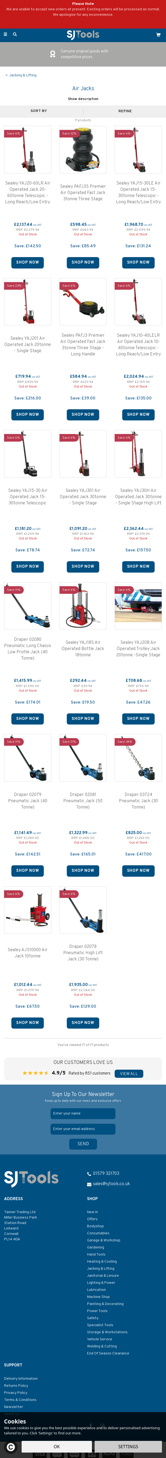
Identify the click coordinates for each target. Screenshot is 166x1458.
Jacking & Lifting (100, 1268)
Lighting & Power (101, 1283)
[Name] (83, 1113)
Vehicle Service (99, 1339)
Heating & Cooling (102, 1261)
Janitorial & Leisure (103, 1275)
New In (92, 1212)
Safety (92, 1318)
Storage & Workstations (107, 1332)
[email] (83, 1129)
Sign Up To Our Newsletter (83, 1097)
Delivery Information (21, 1378)
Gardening (95, 1247)
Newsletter (13, 1407)
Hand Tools (96, 1254)
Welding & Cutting (102, 1346)
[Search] (15, 35)
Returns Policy (16, 1386)
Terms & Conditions (20, 1400)
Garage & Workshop (103, 1240)
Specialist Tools (100, 1325)
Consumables (98, 1233)
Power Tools (97, 1311)
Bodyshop (95, 1226)
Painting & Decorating (105, 1304)
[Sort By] (41, 111)
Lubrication (96, 1290)
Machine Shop (98, 1297)
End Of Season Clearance (108, 1353)
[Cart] (158, 35)
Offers (92, 1219)
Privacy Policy (15, 1393)
